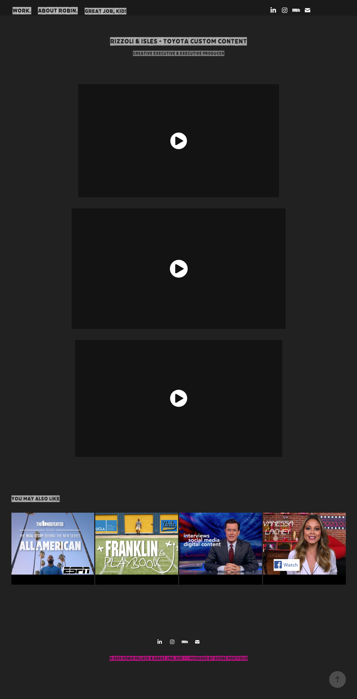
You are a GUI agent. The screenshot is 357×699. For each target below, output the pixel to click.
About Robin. (58, 11)
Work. (22, 11)
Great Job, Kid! (106, 11)
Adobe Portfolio (231, 658)
